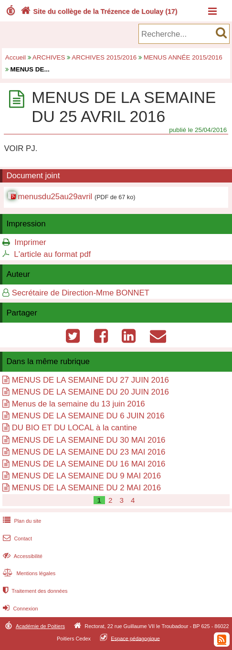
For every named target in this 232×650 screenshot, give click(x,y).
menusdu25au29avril (55, 196)
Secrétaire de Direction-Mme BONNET (80, 292)
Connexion (19, 608)
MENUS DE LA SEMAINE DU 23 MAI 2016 (89, 452)
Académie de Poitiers (40, 626)
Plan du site (21, 521)
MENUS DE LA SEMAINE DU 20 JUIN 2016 (90, 391)
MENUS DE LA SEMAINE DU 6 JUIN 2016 (88, 415)
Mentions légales (28, 573)
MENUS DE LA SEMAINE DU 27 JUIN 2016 (90, 380)
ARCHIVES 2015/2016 (104, 57)
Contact (16, 538)
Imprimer (30, 242)
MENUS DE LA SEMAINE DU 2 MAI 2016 (86, 487)
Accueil (15, 57)
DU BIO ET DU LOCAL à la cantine (74, 427)
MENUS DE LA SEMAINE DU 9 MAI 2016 (86, 475)
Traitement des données (34, 591)
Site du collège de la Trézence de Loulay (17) (98, 11)
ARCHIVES (48, 57)
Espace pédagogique (135, 638)
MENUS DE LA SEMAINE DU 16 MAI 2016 (89, 463)
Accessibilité (21, 556)
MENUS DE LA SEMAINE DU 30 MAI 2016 (89, 440)
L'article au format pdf (52, 254)
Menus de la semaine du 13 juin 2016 (78, 403)
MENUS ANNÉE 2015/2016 (183, 57)
